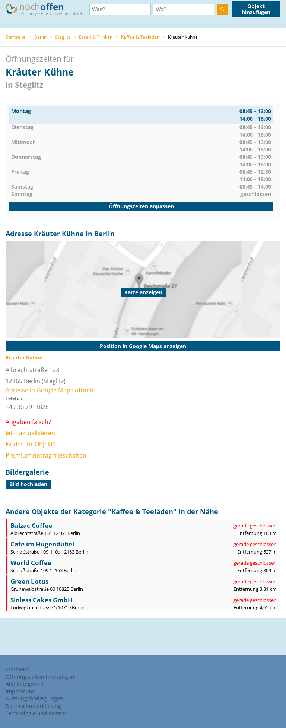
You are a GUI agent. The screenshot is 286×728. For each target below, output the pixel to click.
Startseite (16, 37)
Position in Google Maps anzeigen (143, 346)
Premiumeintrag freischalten (46, 455)
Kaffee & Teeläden (140, 37)
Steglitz (62, 37)
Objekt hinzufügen (256, 9)
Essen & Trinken (95, 37)
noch (47, 8)
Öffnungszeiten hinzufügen (40, 676)
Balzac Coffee (31, 525)
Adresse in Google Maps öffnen (49, 390)
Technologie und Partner (36, 713)
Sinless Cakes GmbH (41, 600)
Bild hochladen (28, 484)
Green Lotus (29, 581)
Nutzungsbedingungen (34, 698)
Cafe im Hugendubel (42, 544)
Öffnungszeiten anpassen (141, 206)
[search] (222, 9)
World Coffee (30, 562)
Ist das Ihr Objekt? (30, 444)
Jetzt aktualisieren (30, 433)
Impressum (20, 691)
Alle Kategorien (25, 683)
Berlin (40, 37)
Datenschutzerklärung (33, 705)
